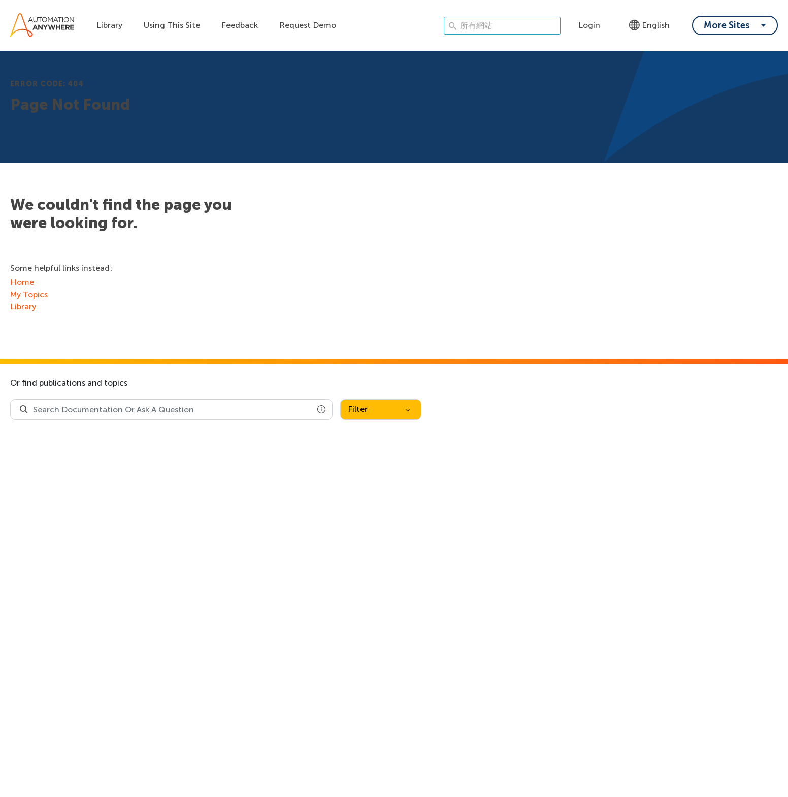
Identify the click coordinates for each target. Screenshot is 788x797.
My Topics (29, 294)
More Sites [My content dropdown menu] (727, 25)
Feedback (239, 25)
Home (22, 282)
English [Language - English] (649, 25)
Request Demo (307, 25)
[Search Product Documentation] (24, 409)
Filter (379, 409)
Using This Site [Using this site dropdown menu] (172, 25)
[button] (321, 409)
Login (589, 25)
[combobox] (171, 409)
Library (109, 25)
